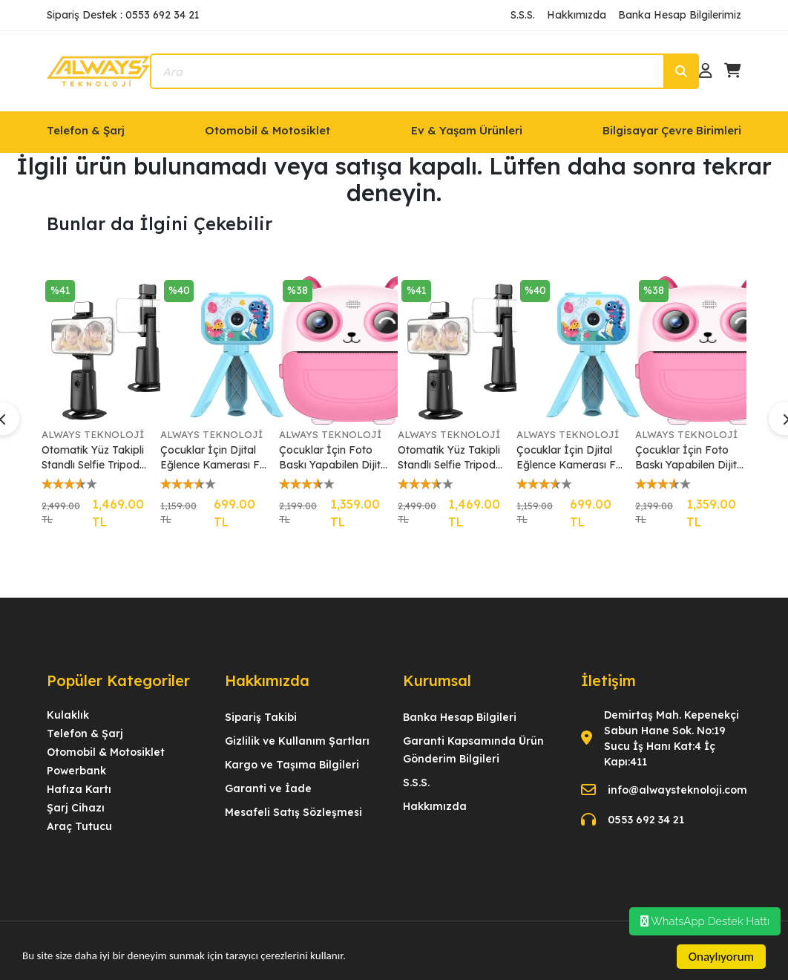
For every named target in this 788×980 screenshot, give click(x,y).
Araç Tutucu (79, 826)
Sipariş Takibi (261, 717)
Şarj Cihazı (76, 807)
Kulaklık (68, 715)
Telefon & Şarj (86, 130)
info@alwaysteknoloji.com (677, 790)
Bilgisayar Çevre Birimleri (672, 130)
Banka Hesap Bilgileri (459, 717)
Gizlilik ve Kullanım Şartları (297, 741)
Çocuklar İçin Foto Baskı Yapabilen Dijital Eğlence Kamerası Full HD (334, 457)
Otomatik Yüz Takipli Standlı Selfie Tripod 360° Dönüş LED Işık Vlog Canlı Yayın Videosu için (94, 457)
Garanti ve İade (268, 788)
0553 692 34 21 (646, 819)
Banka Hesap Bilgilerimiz (679, 15)
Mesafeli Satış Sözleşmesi (293, 812)
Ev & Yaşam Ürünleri (466, 130)
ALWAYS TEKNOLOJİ (93, 434)
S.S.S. (522, 15)
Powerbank (76, 770)
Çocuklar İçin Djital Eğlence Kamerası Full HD (215, 457)
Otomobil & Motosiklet (267, 130)
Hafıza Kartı (79, 789)
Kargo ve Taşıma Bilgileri (292, 764)
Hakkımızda (576, 15)
